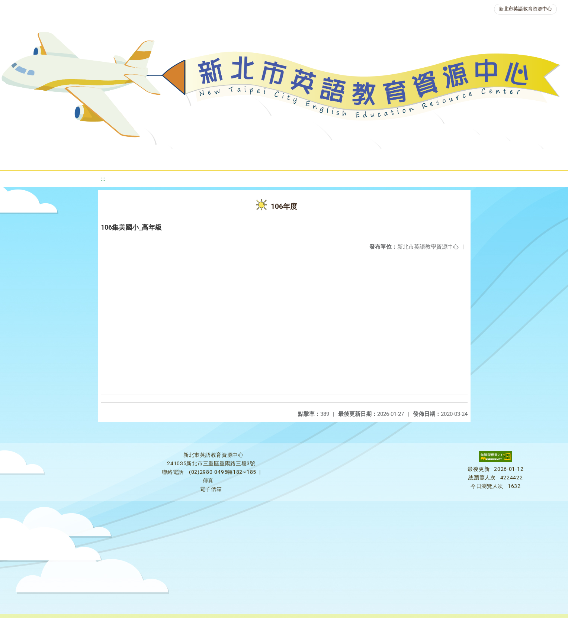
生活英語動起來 (436, 157)
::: (103, 178)
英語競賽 (339, 157)
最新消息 (71, 157)
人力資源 (384, 157)
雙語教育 (489, 157)
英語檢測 (295, 157)
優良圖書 (250, 157)
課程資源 (106, 157)
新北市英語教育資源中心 (525, 9)
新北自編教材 (200, 157)
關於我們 (26, 157)
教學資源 (151, 157)
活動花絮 (533, 157)
